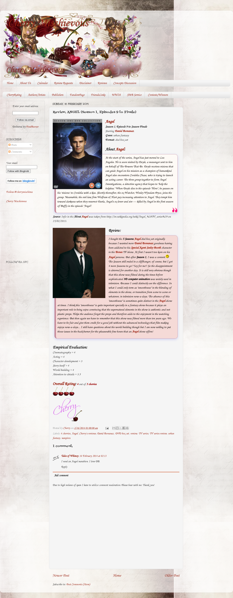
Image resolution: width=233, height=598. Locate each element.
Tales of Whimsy (69, 456)
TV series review (158, 433)
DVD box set (122, 433)
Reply (64, 467)
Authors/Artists (36, 95)
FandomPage (77, 95)
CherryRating (14, 95)
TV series (143, 433)
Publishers (57, 95)
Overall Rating (64, 384)
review (133, 433)
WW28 (116, 95)
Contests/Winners (158, 95)
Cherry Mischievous (48, 23)
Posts (12, 145)
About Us (25, 83)
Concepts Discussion (124, 83)
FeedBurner (32, 126)
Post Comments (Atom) (78, 584)
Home (10, 83)
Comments (15, 151)
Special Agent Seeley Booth (146, 247)
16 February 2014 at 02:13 (92, 456)
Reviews (102, 83)
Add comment (61, 475)
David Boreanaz (124, 131)
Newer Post (61, 575)
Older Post (172, 575)
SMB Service (134, 95)
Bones (118, 252)
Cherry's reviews (87, 433)
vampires (65, 438)
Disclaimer (85, 83)
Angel (109, 121)
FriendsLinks (98, 95)
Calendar (42, 83)
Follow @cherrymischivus (19, 192)
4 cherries (65, 433)
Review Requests (63, 83)
